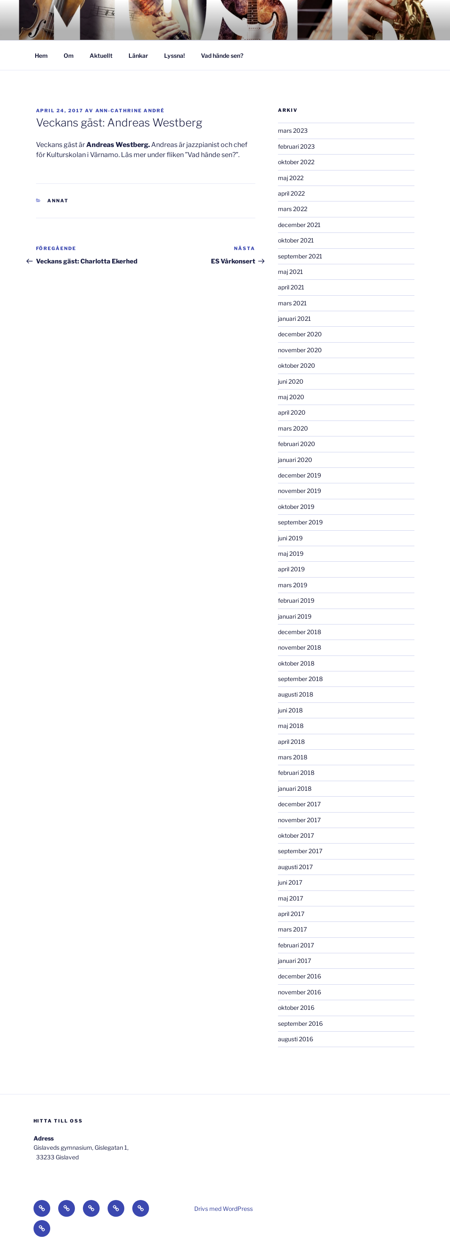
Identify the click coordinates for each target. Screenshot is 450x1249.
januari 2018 (294, 788)
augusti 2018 (295, 694)
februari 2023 (296, 146)
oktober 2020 (296, 365)
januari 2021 (294, 318)
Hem (41, 55)
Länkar (138, 55)
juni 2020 (290, 381)
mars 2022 (292, 208)
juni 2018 (290, 710)
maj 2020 (291, 396)
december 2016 (299, 976)
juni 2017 (290, 882)
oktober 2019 (296, 506)
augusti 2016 (295, 1039)
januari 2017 (294, 960)
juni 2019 (290, 538)
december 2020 (300, 334)
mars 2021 (292, 303)
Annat (58, 201)
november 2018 (299, 647)
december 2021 (299, 224)
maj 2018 (290, 725)
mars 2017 (292, 929)
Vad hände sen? (222, 55)
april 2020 (292, 412)
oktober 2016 (296, 1007)
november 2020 (300, 350)
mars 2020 (293, 428)
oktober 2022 (296, 161)
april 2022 (291, 193)
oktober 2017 (296, 835)
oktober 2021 (296, 240)
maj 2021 (290, 271)
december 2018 (299, 631)
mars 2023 (293, 130)
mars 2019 (292, 584)
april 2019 (291, 569)
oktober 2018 (296, 663)
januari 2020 (295, 459)
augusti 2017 (295, 866)
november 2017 (299, 819)
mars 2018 (292, 757)
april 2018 (291, 741)
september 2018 (300, 678)
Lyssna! (174, 55)
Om (69, 55)
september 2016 (300, 1023)
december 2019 (299, 475)
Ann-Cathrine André (130, 111)
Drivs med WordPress (223, 1208)
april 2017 (291, 913)
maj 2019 (290, 553)
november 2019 (299, 490)
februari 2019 (296, 600)
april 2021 (291, 287)
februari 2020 (296, 443)
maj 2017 (290, 898)
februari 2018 (296, 772)
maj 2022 (290, 177)
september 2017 (300, 850)
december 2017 (299, 804)
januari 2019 (294, 616)
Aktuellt (101, 55)
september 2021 (300, 256)
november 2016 (299, 992)
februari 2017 (296, 945)
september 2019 (300, 522)
